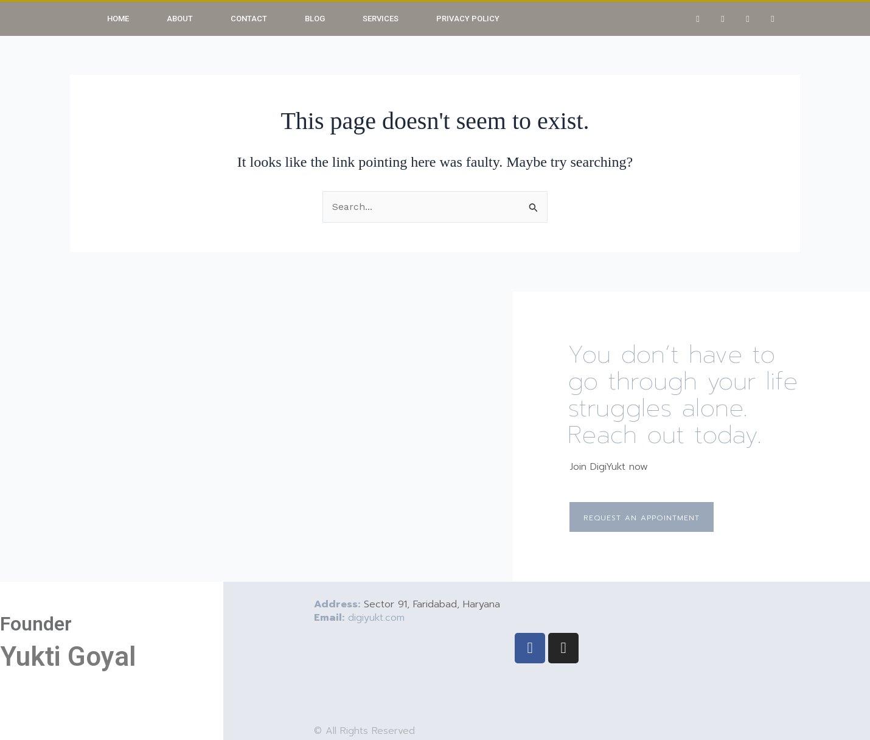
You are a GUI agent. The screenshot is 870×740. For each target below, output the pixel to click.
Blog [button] (315, 18)
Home (118, 18)
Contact (249, 18)
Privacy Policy (467, 18)
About (180, 18)
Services (380, 18)
